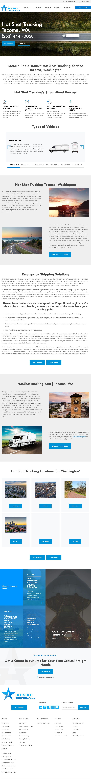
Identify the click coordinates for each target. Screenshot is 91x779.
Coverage (48, 7)
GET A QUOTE (45, 668)
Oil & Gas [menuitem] (22, 739)
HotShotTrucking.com (79, 437)
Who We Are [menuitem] (59, 723)
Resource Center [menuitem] (78, 720)
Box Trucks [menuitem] (5, 726)
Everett (45, 506)
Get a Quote (83, 7)
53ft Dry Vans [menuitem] (6, 732)
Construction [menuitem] (23, 726)
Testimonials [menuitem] (59, 726)
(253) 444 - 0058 (22, 36)
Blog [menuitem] (74, 729)
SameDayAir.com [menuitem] (7, 765)
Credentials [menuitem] (58, 729)
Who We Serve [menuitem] (23, 715)
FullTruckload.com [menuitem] (8, 759)
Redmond (75, 506)
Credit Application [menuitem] (78, 732)
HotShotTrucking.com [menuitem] (9, 762)
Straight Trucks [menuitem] (6, 729)
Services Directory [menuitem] (8, 742)
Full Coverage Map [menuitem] (43, 720)
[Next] (82, 147)
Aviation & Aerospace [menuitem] (26, 723)
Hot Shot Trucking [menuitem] (7, 739)
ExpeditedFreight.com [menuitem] (9, 756)
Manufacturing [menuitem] (24, 732)
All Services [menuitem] (5, 720)
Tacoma (75, 542)
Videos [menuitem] (75, 723)
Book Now (27, 44)
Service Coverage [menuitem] (42, 715)
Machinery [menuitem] (22, 729)
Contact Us (54, 363)
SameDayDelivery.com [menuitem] (9, 769)
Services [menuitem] (4, 715)
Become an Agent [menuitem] (61, 732)
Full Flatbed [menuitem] (6, 736)
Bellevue (16, 506)
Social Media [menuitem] (77, 726)
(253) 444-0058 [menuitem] (6, 750)
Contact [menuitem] (4, 745)
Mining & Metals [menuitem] (24, 736)
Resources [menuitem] (76, 715)
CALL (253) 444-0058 (60, 255)
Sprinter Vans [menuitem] (6, 723)
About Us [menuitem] (58, 715)
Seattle (15, 542)
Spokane (45, 542)
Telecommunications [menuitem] (26, 742)
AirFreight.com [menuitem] (6, 753)
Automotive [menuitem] (23, 720)
